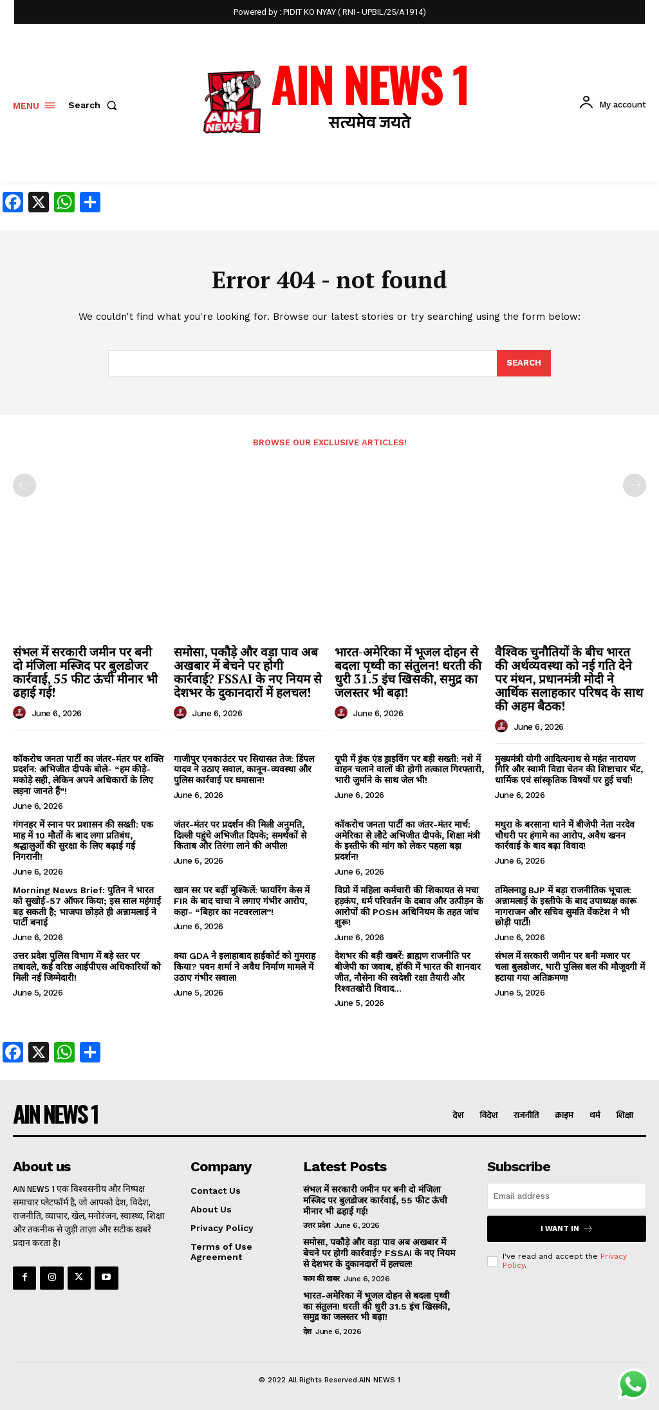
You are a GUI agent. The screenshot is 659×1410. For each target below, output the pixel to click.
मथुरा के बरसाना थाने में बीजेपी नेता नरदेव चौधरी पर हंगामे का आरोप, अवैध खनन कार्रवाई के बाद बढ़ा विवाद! (565, 835)
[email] (566, 1196)
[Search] (524, 363)
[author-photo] (21, 713)
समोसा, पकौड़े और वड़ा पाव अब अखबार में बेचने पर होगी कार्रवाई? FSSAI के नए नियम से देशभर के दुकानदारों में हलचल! (248, 672)
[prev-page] (24, 485)
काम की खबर (321, 1278)
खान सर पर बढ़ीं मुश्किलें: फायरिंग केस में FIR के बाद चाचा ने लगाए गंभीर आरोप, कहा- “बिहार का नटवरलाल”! (242, 901)
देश (307, 1331)
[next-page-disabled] (634, 485)
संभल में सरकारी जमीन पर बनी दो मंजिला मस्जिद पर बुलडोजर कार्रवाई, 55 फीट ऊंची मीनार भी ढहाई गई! (85, 672)
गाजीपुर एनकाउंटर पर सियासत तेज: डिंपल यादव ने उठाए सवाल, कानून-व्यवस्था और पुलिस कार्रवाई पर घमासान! (244, 770)
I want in (567, 1228)
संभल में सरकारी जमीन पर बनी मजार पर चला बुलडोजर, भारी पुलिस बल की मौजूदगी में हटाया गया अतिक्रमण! (570, 967)
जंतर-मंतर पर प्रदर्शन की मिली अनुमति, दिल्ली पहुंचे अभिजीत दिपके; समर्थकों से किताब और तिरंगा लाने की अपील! (240, 835)
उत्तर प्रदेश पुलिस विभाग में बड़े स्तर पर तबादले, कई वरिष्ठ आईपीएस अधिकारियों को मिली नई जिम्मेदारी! (87, 967)
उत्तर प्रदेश (316, 1225)
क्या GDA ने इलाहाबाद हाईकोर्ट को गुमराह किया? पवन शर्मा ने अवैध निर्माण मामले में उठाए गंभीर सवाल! (244, 967)
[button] (95, 104)
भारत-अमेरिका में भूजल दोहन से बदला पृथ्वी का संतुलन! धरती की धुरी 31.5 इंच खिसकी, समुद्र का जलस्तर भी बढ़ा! (408, 672)
